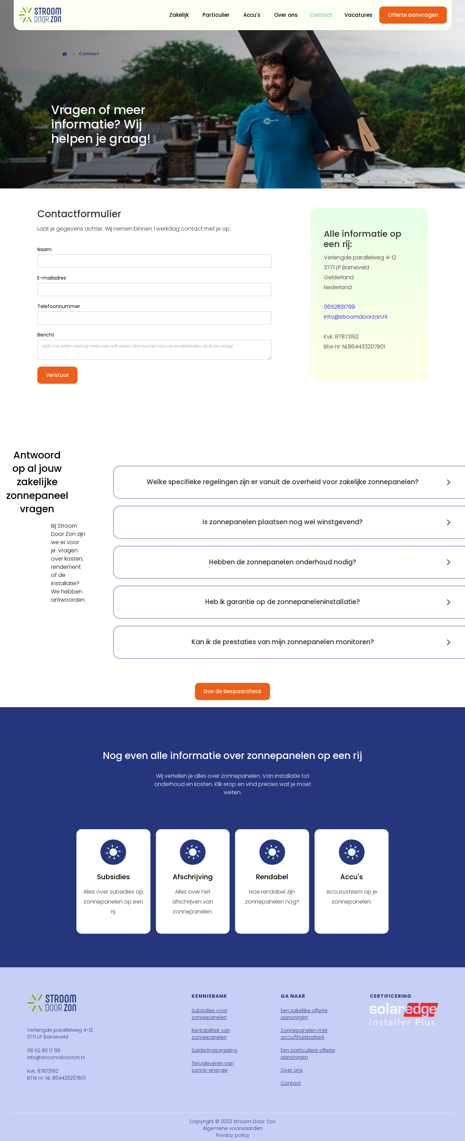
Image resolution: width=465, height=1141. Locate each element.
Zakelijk (179, 15)
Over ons (286, 15)
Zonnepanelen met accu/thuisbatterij (304, 1034)
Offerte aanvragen (413, 15)
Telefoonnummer (58, 306)
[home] (40, 15)
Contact (321, 15)
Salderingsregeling (214, 1050)
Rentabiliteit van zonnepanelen (211, 1034)
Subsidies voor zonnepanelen (210, 1014)
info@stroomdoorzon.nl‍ (355, 317)
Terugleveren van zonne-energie (213, 1066)
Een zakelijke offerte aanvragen (304, 1014)
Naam (44, 249)
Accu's (251, 15)
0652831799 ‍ (339, 307)
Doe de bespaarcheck (232, 691)
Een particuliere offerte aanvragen (308, 1053)
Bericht (45, 334)
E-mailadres (51, 277)
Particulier (216, 15)
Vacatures (358, 15)
